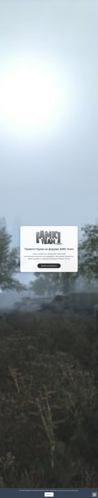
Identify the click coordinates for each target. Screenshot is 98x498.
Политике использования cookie (68, 490)
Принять (49, 494)
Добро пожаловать (49, 266)
